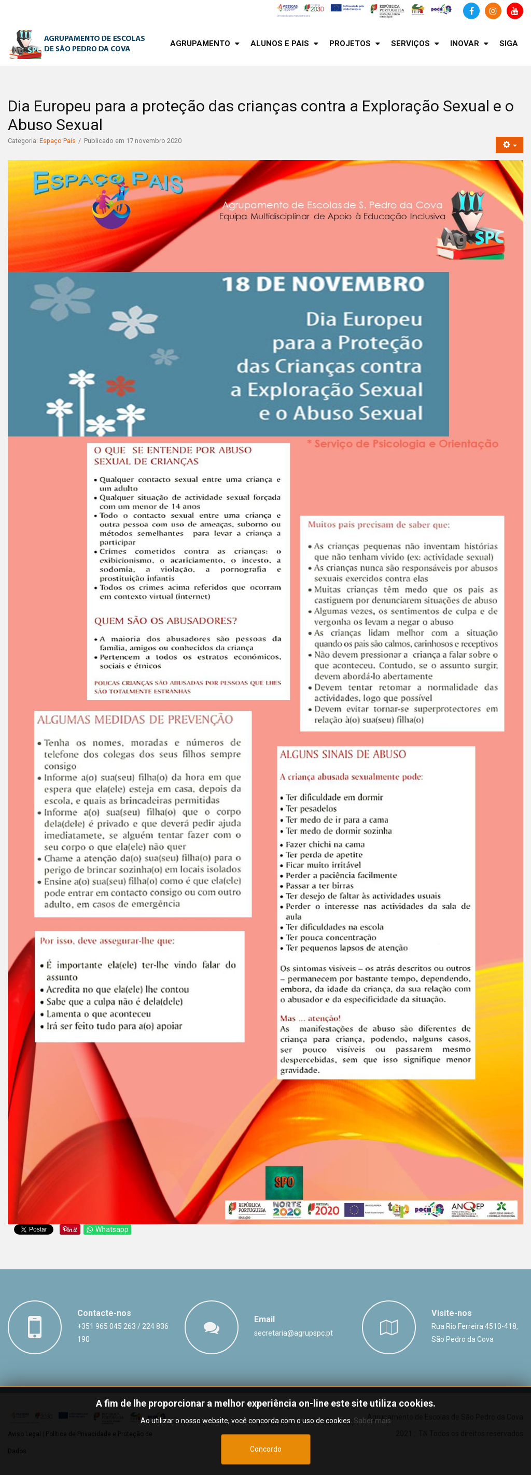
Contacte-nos (104, 1313)
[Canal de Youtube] (515, 11)
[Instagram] (493, 11)
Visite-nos (451, 1313)
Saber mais (372, 1454)
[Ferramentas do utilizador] (509, 145)
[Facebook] (471, 11)
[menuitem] (205, 44)
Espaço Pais (57, 141)
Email (264, 1319)
